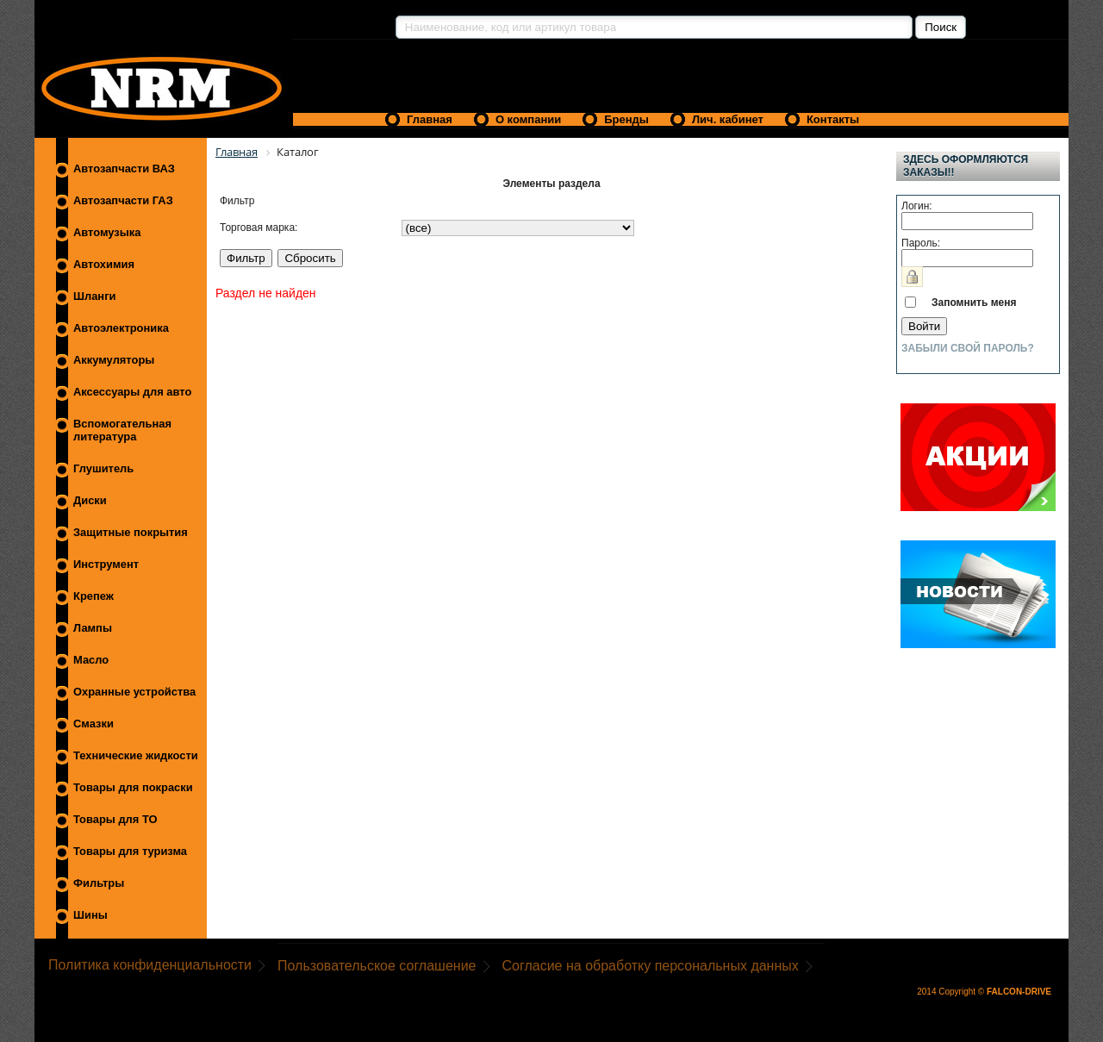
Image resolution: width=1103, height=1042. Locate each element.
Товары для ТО (115, 819)
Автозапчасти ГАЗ (123, 200)
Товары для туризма (130, 851)
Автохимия (103, 264)
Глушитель (103, 468)
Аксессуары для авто (132, 391)
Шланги (94, 296)
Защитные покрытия (130, 532)
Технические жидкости (135, 755)
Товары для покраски (133, 787)
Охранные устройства (134, 691)
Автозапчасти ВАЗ (124, 168)
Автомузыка (106, 232)
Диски (90, 500)
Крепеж (93, 596)
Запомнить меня (974, 302)
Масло (91, 659)
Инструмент (106, 564)
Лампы (92, 627)
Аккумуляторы (113, 359)
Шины (90, 914)
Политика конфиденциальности (150, 965)
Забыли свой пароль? (967, 348)
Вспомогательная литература (122, 430)
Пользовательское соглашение (376, 965)
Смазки (93, 723)
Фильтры (98, 883)
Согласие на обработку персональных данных (650, 965)
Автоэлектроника (121, 327)
